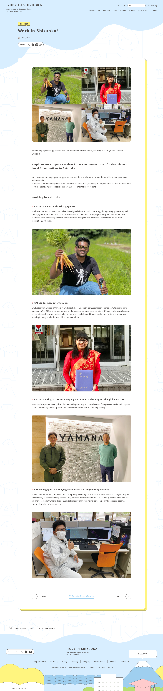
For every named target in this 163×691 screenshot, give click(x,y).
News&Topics (143, 10)
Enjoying (132, 10)
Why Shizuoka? (94, 10)
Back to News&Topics (81, 596)
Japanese (151, 6)
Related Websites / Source (77, 667)
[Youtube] (30, 652)
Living (115, 10)
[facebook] (26, 652)
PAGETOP (142, 654)
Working (123, 10)
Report (32, 628)
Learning (106, 10)
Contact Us (121, 6)
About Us (90, 667)
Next (119, 596)
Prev (44, 596)
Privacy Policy (101, 667)
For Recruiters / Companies (58, 667)
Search (130, 5)
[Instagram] (22, 652)
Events (154, 10)
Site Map (110, 667)
